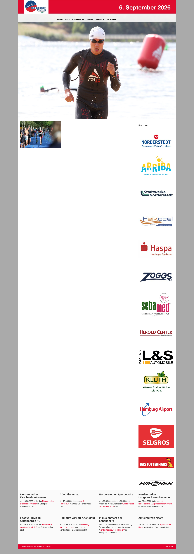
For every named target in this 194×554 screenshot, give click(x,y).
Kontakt (48, 546)
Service (100, 19)
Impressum (40, 546)
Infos (90, 19)
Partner (112, 19)
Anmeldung (63, 19)
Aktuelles (78, 19)
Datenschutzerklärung (28, 546)
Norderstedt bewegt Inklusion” (112, 530)
